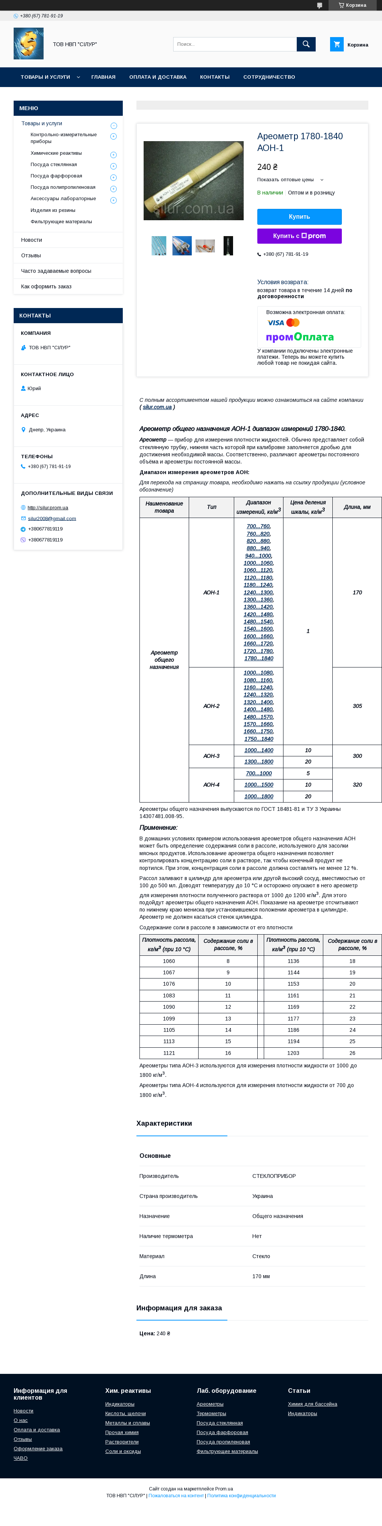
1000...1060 (258, 563)
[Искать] (306, 44)
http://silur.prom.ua (48, 507)
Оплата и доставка (157, 77)
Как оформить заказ (46, 286)
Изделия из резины (53, 210)
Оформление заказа (38, 1448)
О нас (21, 1420)
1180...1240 (258, 585)
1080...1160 (258, 680)
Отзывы (31, 255)
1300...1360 (258, 600)
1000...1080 (258, 673)
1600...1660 (258, 636)
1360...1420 (258, 607)
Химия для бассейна (312, 1404)
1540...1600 (258, 629)
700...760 (258, 526)
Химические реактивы (56, 153)
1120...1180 (258, 578)
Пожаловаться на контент (176, 1495)
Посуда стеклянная (54, 164)
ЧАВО (21, 1458)
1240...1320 (258, 695)
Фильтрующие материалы (61, 221)
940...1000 (258, 556)
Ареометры (210, 1404)
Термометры (211, 1413)
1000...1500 (258, 785)
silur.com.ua (157, 407)
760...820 (258, 534)
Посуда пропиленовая (223, 1442)
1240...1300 (258, 593)
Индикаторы (120, 1404)
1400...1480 (258, 709)
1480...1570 (258, 717)
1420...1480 (258, 614)
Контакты (215, 77)
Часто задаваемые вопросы (56, 271)
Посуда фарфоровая (56, 176)
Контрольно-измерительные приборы (64, 138)
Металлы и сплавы (127, 1423)
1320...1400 (258, 702)
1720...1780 (258, 651)
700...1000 (259, 773)
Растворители (122, 1442)
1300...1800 (258, 762)
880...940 (258, 548)
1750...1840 (258, 739)
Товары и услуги (45, 77)
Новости (31, 240)
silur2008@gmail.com (52, 518)
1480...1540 (258, 622)
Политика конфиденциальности (241, 1495)
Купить (299, 216)
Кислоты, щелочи (125, 1413)
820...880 (258, 541)
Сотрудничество (269, 77)
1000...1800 (258, 796)
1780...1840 (258, 658)
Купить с (299, 236)
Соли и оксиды (123, 1451)
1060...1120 (258, 570)
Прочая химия (122, 1432)
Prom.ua (224, 1489)
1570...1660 (258, 724)
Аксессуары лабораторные (63, 198)
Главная (103, 77)
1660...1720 (258, 644)
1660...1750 (258, 731)
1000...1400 (258, 750)
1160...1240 (258, 687)
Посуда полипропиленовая (63, 187)
